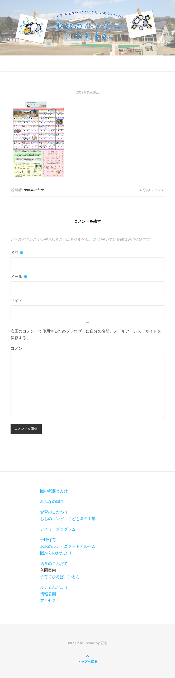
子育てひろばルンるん (60, 576)
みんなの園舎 (52, 501)
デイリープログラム (58, 529)
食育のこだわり (54, 512)
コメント (18, 348)
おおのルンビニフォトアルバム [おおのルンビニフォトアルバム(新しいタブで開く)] (68, 546)
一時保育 (48, 539)
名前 (17, 252)
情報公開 (48, 593)
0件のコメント (152, 189)
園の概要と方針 (54, 490)
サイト (16, 300)
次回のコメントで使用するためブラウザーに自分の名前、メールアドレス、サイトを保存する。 (86, 334)
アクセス (48, 600)
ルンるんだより (54, 587)
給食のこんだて (54, 563)
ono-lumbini (34, 189)
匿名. (104, 642)
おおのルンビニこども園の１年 (68, 518)
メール (19, 276)
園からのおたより (56, 552)
